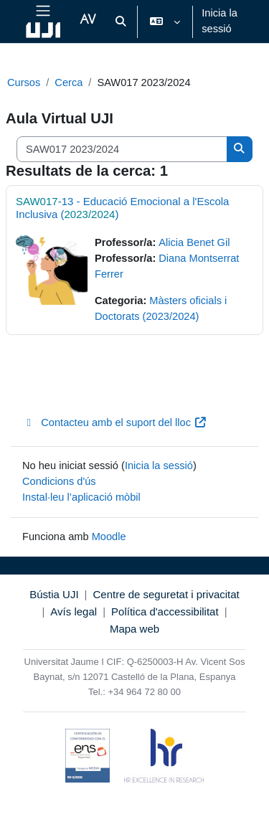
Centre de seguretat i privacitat (166, 594)
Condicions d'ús (59, 481)
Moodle (109, 536)
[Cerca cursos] (121, 149)
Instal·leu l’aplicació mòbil (81, 497)
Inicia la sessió (219, 20)
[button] (120, 21)
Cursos (23, 82)
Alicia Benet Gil (194, 242)
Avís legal (73, 611)
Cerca (68, 82)
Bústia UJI (53, 594)
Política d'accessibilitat (165, 611)
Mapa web (134, 629)
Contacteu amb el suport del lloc (114, 422)
